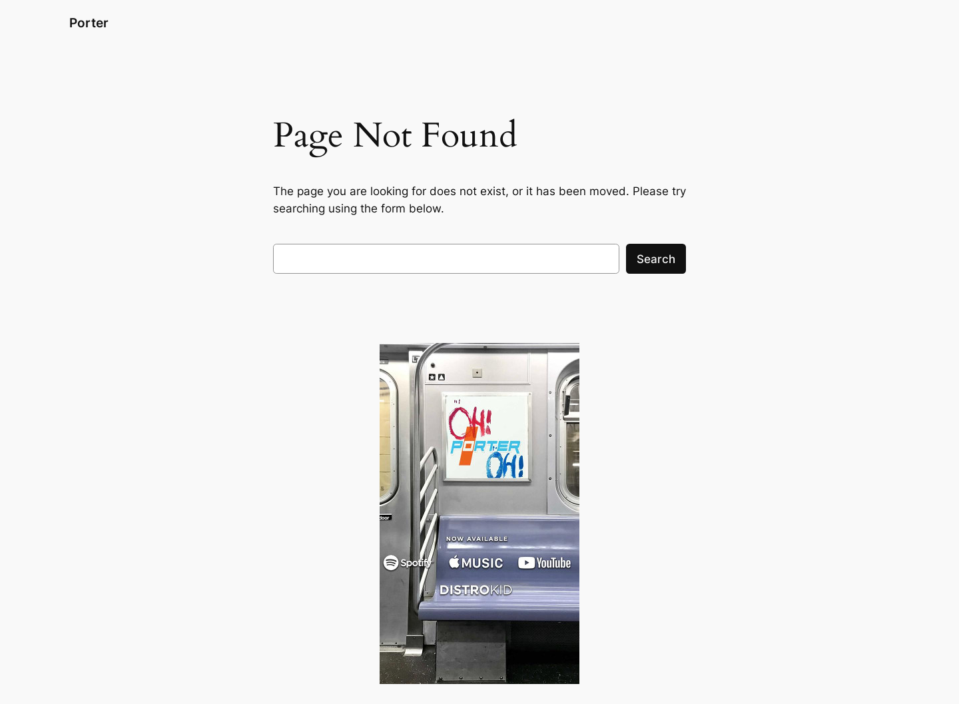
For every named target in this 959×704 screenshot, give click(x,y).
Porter (89, 23)
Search (656, 259)
